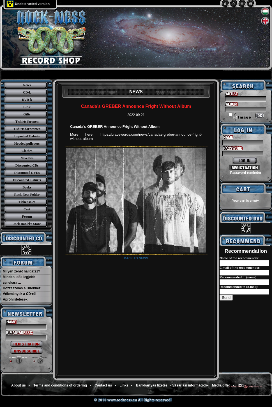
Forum (27, 217)
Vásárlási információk (189, 385)
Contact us (103, 385)
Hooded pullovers (27, 143)
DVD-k (27, 100)
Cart (27, 209)
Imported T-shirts (27, 136)
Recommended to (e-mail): (239, 286)
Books (26, 187)
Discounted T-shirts (27, 180)
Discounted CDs (26, 165)
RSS (241, 385)
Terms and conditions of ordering (60, 385)
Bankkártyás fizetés (151, 385)
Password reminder (245, 173)
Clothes (27, 151)
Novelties (27, 158)
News (27, 85)
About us (18, 385)
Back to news (136, 258)
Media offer (221, 385)
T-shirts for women (26, 129)
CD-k (27, 92)
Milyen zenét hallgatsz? (21, 271)
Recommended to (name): (238, 277)
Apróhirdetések (15, 299)
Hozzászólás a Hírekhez (22, 288)
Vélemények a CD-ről (19, 294)
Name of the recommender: (239, 258)
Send (226, 297)
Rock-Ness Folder (27, 195)
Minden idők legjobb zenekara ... (19, 280)
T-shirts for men (27, 122)
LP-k (27, 107)
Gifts (26, 114)
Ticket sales (27, 202)
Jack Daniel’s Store (27, 224)
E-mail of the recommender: (240, 267)
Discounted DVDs (27, 173)
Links (124, 385)
